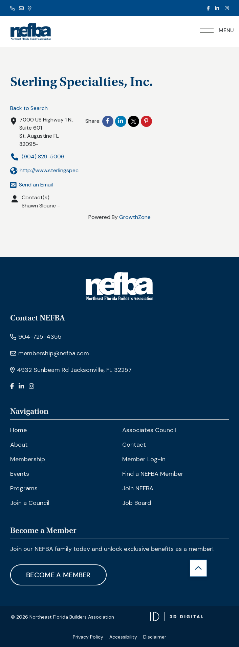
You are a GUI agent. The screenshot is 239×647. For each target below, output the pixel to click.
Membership (27, 459)
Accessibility (123, 637)
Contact (134, 445)
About (19, 445)
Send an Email (31, 184)
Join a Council (29, 503)
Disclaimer (154, 637)
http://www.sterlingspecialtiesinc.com (61, 171)
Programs (24, 488)
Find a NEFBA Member (152, 474)
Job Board (136, 503)
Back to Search (29, 108)
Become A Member (58, 575)
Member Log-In (144, 459)
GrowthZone (135, 217)
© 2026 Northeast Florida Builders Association (62, 617)
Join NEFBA (137, 488)
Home (18, 430)
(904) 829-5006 (37, 157)
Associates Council (149, 430)
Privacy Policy (88, 637)
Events (19, 474)
